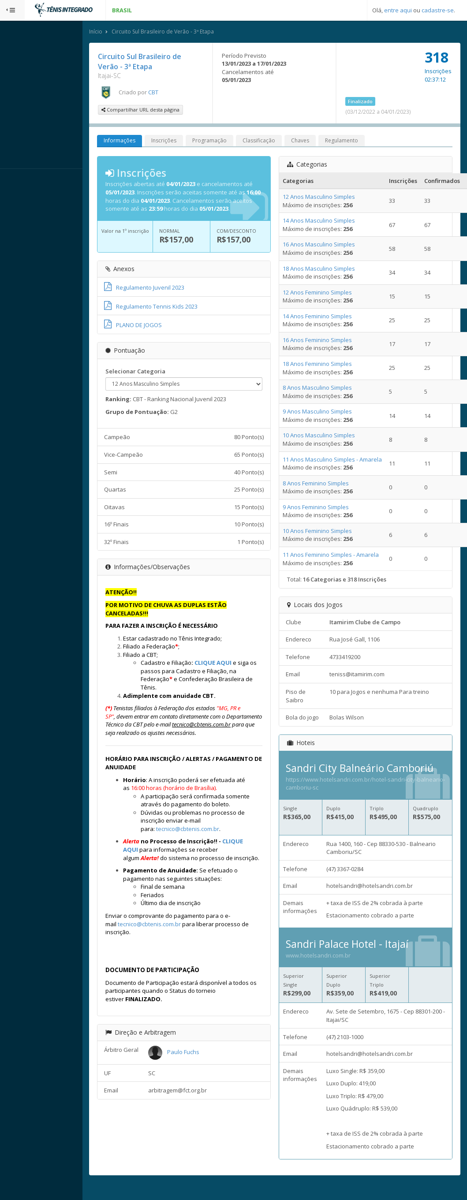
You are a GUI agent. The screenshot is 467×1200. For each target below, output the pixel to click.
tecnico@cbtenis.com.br (212, 854)
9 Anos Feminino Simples (328, 508)
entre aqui (398, 10)
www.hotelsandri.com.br (330, 965)
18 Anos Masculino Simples (331, 269)
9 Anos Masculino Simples (329, 413)
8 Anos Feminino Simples (328, 484)
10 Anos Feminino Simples (329, 532)
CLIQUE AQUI (237, 672)
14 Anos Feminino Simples (329, 317)
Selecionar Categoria (160, 380)
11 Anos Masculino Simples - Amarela (344, 460)
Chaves (325, 141)
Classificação (283, 141)
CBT (178, 93)
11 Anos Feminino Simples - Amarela (343, 555)
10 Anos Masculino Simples (331, 436)
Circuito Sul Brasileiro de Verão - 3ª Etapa (187, 32)
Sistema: (16, 180)
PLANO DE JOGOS (158, 334)
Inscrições (188, 141)
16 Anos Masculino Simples (331, 246)
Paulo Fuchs (204, 1085)
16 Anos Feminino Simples (329, 341)
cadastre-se (438, 10)
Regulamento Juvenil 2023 (169, 297)
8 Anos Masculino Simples (329, 388)
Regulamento (366, 141)
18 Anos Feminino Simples (329, 365)
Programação (234, 141)
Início (120, 32)
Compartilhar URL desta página (165, 111)
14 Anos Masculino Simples (331, 222)
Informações (144, 141)
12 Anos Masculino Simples (331, 197)
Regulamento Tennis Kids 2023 (175, 315)
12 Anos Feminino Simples (329, 293)
